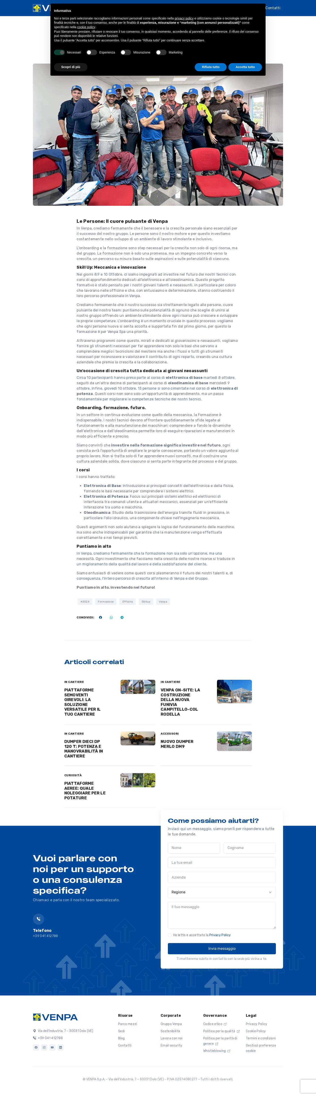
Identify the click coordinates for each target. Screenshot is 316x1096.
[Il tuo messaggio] (222, 915)
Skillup (146, 601)
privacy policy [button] (184, 18)
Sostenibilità (170, 1031)
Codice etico (215, 1024)
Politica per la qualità (221, 1031)
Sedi (121, 1031)
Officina (127, 601)
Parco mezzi (127, 1024)
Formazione (106, 601)
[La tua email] (222, 862)
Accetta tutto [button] (245, 67)
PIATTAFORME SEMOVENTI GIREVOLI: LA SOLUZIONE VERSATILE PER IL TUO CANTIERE (82, 702)
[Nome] (194, 848)
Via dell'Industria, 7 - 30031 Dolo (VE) (63, 1031)
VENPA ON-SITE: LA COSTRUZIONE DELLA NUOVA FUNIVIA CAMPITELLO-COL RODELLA (180, 702)
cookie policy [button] (86, 27)
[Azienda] (222, 877)
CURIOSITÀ (73, 775)
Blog (121, 1038)
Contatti (272, 8)
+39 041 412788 (48, 1038)
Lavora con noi (171, 1038)
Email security (171, 1045)
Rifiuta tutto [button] (211, 67)
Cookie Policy (256, 1031)
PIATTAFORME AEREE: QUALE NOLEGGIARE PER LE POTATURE (85, 790)
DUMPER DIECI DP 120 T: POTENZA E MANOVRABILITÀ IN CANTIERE (83, 749)
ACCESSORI (170, 733)
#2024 (84, 601)
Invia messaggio (222, 948)
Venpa (163, 601)
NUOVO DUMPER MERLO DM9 (177, 744)
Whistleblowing (216, 1051)
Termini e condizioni (261, 1038)
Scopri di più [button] (70, 67)
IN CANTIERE (74, 682)
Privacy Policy (220, 935)
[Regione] (222, 892)
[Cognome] (250, 848)
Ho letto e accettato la (202, 935)
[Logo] (55, 1016)
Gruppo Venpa (171, 1024)
